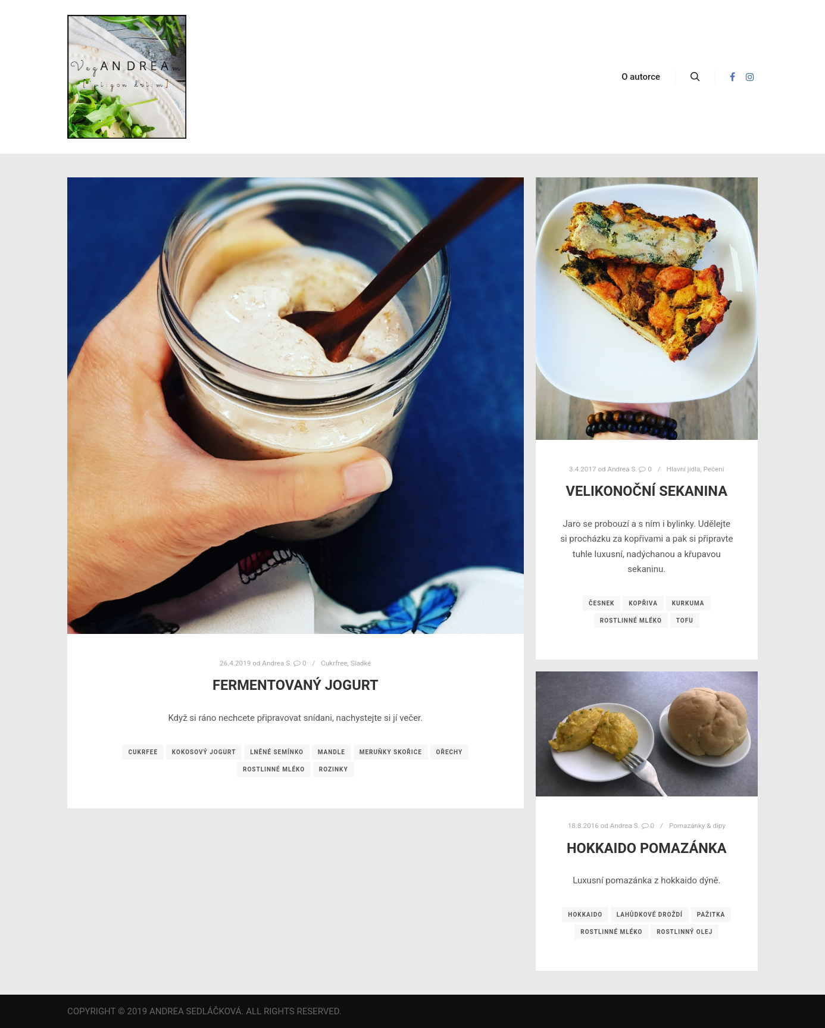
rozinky (333, 769)
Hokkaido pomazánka (647, 848)
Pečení (713, 469)
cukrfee (143, 752)
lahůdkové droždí (650, 914)
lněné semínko (277, 752)
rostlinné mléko (274, 769)
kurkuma (688, 603)
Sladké (361, 663)
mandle (331, 752)
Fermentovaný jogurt (295, 685)
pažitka (711, 914)
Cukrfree (334, 663)
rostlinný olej (684, 932)
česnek (601, 603)
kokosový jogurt (204, 752)
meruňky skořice (391, 752)
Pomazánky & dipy (697, 825)
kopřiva (643, 603)
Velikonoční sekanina (646, 491)
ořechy (449, 752)
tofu (684, 620)
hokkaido (585, 914)
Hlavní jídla (684, 469)
